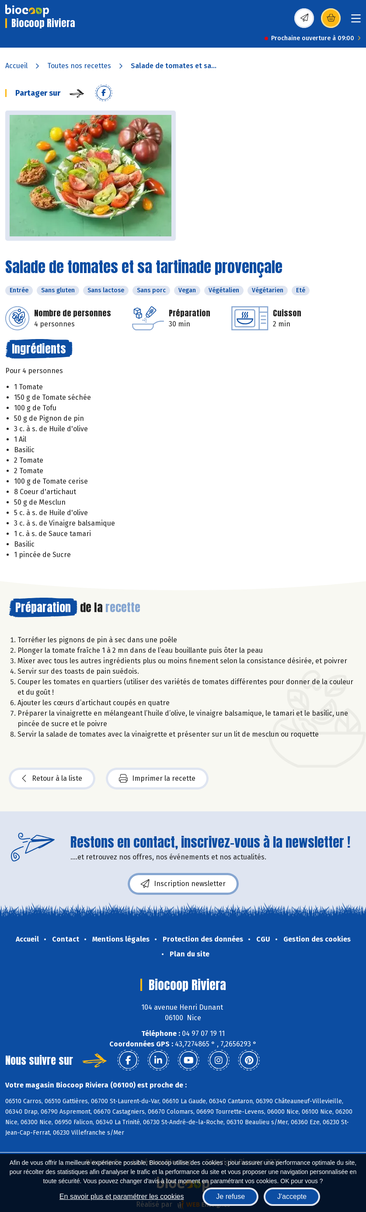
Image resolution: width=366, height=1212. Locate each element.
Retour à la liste (52, 778)
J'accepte (292, 1196)
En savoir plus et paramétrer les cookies (121, 1196)
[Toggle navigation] (356, 21)
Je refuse (230, 1196)
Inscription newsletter (183, 884)
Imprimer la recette (157, 778)
